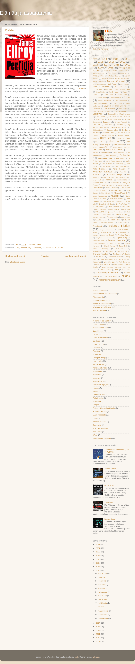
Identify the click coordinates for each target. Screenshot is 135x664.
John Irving (119, 163)
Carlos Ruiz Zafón (111, 89)
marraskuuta (103, 577)
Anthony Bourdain (115, 76)
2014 (111, 61)
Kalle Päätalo (119, 169)
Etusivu (45, 256)
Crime (127, 97)
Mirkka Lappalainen (100, 196)
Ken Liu (123, 172)
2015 (17, 248)
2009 (95, 59)
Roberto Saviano (107, 222)
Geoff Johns (104, 127)
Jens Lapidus (111, 155)
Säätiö (111, 243)
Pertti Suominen (100, 209)
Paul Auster (126, 207)
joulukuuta (102, 573)
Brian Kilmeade (120, 87)
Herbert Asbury (100, 142)
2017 (106, 64)
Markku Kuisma (122, 185)
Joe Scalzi (120, 158)
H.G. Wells (121, 133)
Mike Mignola (105, 193)
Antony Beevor (107, 78)
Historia (113, 141)
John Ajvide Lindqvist (114, 161)
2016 (95, 64)
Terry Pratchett (122, 251)
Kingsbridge (98, 371)
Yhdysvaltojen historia (106, 272)
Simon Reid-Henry (120, 232)
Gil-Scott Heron (98, 130)
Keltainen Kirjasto (102, 171)
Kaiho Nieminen (99, 169)
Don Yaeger (123, 108)
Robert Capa (125, 217)
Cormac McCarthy (100, 98)
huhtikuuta (102, 603)
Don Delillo (96, 108)
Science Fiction (119, 225)
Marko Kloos (98, 188)
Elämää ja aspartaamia (26, 13)
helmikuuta (103, 614)
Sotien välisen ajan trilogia (104, 408)
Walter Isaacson (107, 267)
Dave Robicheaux (100, 103)
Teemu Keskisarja (101, 249)
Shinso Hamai (106, 232)
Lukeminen (36, 248)
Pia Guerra (99, 212)
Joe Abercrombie (105, 158)
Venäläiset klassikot (102, 264)
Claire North (109, 95)
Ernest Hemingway (114, 119)
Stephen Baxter (124, 235)
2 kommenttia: (35, 245)
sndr (76, 657)
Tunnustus (97, 262)
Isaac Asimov (118, 145)
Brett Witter (124, 84)
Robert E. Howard (101, 220)
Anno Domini (98, 76)
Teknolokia (120, 249)
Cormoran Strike (115, 98)
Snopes (95, 235)
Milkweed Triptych (120, 193)
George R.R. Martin (119, 127)
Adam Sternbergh (99, 73)
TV (119, 243)
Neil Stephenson (108, 201)
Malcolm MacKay (99, 183)
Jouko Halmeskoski (121, 166)
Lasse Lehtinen (107, 177)
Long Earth (97, 180)
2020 (100, 67)
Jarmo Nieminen (118, 152)
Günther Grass (108, 133)
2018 (116, 64)
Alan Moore (112, 73)
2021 (110, 67)
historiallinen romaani (110, 280)
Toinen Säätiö (110, 469)
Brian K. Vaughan (101, 87)
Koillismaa (97, 174)
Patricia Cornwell (113, 207)
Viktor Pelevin (117, 264)
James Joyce (117, 147)
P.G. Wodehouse (98, 207)
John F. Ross (107, 163)
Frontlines (119, 125)
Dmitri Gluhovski (121, 106)
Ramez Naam (121, 215)
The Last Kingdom (100, 254)
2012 (127, 59)
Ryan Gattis (122, 222)
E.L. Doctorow (120, 111)
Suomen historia (116, 240)
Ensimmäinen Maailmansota (119, 114)
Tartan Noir (123, 246)
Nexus (119, 201)
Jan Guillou (105, 153)
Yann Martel (126, 270)
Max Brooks (125, 188)
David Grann (117, 103)
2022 (98, 544)
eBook (126, 276)
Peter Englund (114, 209)
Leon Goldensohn (122, 177)
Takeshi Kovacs (109, 246)
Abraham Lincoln (110, 70)
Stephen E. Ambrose (104, 238)
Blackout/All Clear (99, 84)
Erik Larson (112, 117)
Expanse (107, 122)
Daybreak (107, 106)
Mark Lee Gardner (108, 185)
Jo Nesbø (125, 155)
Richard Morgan (98, 217)
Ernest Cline (100, 119)
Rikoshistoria (112, 217)
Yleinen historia (99, 310)
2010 (104, 59)
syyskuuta (102, 584)
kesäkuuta (102, 596)
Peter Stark (126, 209)
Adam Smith (123, 70)
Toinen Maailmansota (107, 259)
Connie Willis (122, 95)
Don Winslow (109, 108)
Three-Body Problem (115, 256)
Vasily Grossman (124, 262)
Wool (116, 270)
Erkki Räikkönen (124, 117)
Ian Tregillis (105, 145)
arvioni (82, 88)
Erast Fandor (100, 117)
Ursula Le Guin (109, 262)
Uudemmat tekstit (15, 256)
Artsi (110, 31)
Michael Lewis (116, 190)
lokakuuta (102, 581)
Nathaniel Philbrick (116, 199)
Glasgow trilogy (113, 130)
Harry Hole (105, 138)
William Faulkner (106, 270)
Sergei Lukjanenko (106, 230)
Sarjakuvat (97, 226)
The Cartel (108, 502)
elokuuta (102, 588)
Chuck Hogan (113, 92)
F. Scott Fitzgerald (121, 122)
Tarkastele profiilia (100, 49)
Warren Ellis (120, 267)
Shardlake (97, 401)
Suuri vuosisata (99, 243)
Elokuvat (97, 114)
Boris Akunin (112, 84)
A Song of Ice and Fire (102, 321)
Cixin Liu (96, 95)
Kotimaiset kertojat (114, 175)
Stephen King (121, 238)
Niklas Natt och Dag (106, 204)
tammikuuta (103, 618)
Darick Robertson (104, 100)
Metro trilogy (101, 190)
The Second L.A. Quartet (52, 248)
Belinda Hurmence (121, 78)
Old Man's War (121, 204)
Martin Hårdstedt (112, 188)
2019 (127, 64)
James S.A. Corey (114, 150)
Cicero (124, 92)
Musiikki (115, 195)
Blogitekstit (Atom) (17, 262)
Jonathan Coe (106, 166)
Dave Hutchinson (121, 100)
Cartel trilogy (125, 89)
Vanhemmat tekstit (75, 256)
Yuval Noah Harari (110, 276)
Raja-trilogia (107, 214)
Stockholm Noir (98, 240)
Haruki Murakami (123, 138)
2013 (100, 61)
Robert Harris (115, 220)
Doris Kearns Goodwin (101, 111)
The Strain (99, 257)
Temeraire (109, 251)
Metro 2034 (109, 486)
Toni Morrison (123, 259)
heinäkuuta (103, 592)
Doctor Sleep (109, 519)
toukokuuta (103, 599)
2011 (115, 59)
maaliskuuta (103, 611)
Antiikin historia (99, 290)
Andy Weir (124, 73)
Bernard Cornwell (116, 81)
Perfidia (9, 30)
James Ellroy (25, 248)
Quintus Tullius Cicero (115, 212)
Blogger (96, 657)
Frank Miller (108, 125)
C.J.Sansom (97, 89)
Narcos (103, 199)
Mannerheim (115, 182)
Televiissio (97, 251)
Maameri (109, 180)
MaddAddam (122, 180)
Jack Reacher (98, 364)
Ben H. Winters (98, 81)
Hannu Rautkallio (108, 135)
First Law (96, 125)
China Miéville (100, 92)
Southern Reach (107, 235)
